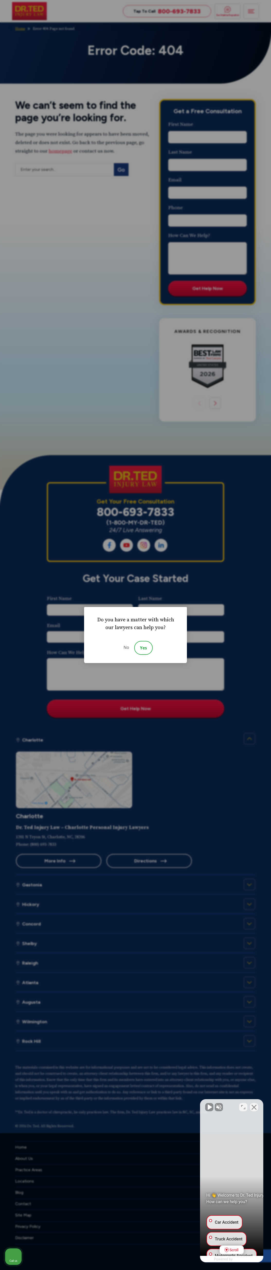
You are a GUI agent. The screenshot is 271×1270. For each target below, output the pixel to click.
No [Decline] (126, 647)
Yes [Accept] (143, 648)
